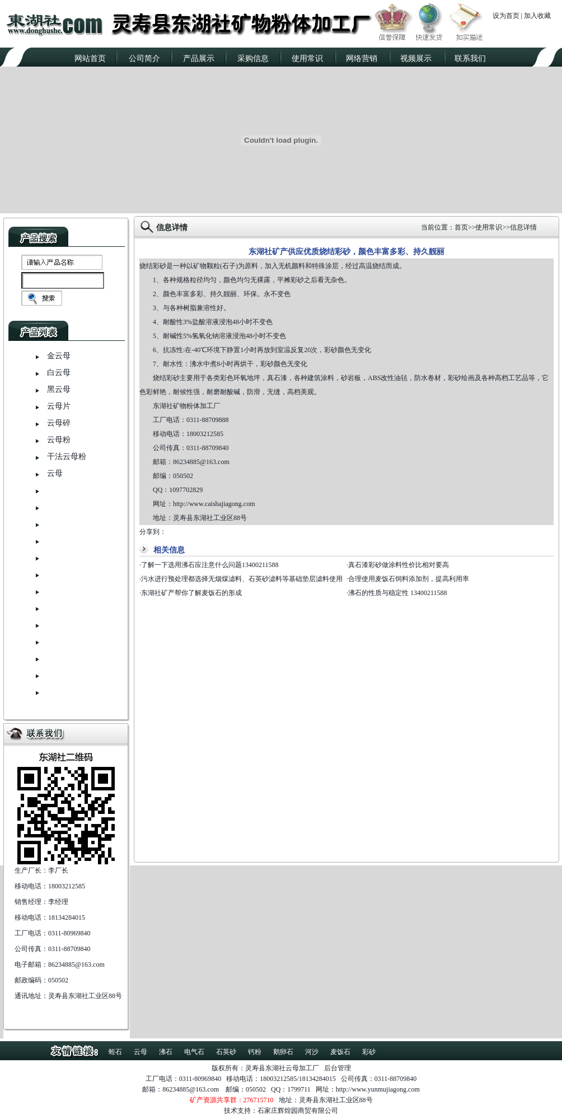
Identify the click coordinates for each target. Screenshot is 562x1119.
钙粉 (254, 1052)
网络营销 (361, 58)
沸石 (165, 1052)
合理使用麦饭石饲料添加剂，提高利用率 (408, 579)
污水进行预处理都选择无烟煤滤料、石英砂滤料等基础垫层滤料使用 (242, 579)
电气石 (194, 1052)
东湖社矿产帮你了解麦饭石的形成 (191, 593)
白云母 (59, 372)
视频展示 (416, 58)
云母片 (59, 406)
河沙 (312, 1052)
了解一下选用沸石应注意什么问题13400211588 (210, 565)
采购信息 (253, 58)
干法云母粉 (66, 456)
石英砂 (226, 1052)
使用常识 (307, 58)
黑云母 (59, 389)
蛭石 (115, 1052)
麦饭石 (340, 1052)
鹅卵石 (283, 1052)
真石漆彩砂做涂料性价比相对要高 (398, 565)
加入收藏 (537, 16)
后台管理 (337, 1068)
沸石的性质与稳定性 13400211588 (397, 593)
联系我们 (470, 58)
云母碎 (59, 423)
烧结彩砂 (152, 266)
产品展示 (198, 58)
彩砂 (369, 1052)
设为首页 (506, 16)
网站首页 (90, 58)
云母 (55, 473)
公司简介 (144, 58)
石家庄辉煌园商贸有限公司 (297, 1111)
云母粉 (59, 440)
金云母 (59, 356)
